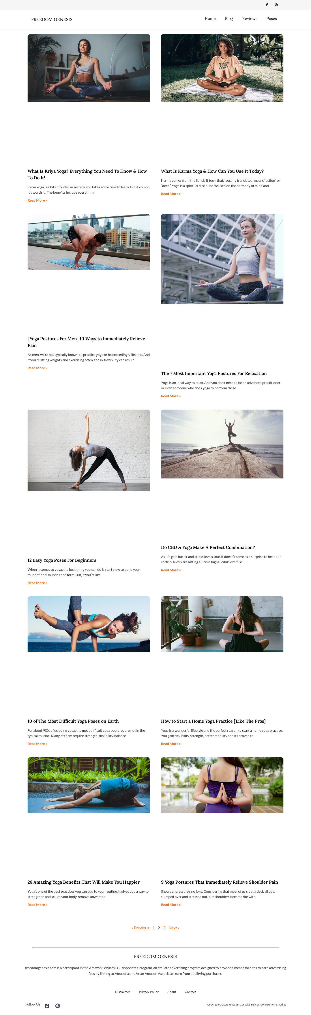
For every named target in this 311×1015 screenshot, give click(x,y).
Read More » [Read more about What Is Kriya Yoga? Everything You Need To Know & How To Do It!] (37, 200)
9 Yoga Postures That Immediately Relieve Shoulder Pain (219, 882)
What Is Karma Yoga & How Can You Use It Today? (212, 171)
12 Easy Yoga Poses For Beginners (62, 560)
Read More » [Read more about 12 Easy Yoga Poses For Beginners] (37, 583)
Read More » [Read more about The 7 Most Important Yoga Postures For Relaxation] (171, 396)
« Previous (140, 928)
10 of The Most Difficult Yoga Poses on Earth (73, 721)
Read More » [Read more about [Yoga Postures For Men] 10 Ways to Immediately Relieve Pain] (37, 368)
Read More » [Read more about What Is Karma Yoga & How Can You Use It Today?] (171, 194)
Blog (229, 18)
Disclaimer (122, 992)
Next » (174, 928)
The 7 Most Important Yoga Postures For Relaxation (214, 373)
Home (210, 18)
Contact (190, 992)
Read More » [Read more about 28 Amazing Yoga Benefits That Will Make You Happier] (37, 905)
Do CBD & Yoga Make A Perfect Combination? (208, 547)
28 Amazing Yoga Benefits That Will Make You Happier (84, 882)
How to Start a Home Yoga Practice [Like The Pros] (213, 721)
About (171, 992)
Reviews (249, 18)
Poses (271, 18)
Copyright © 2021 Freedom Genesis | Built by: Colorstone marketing (246, 1004)
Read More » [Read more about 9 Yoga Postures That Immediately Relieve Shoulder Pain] (171, 905)
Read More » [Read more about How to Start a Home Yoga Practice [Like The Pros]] (171, 744)
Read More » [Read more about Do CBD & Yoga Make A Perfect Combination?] (171, 570)
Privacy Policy (149, 992)
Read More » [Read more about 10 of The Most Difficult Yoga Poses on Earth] (37, 744)
